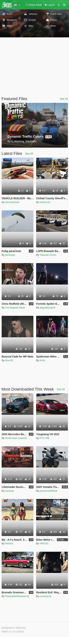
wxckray (9, 490)
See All (64, 98)
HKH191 (44, 543)
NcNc (43, 360)
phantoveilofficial (48, 490)
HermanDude (12, 202)
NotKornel (45, 202)
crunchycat (45, 596)
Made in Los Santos (12, 631)
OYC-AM (44, 438)
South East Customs (16, 438)
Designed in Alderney (13, 627)
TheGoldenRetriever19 (17, 596)
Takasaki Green (48, 254)
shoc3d (9, 360)
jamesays (10, 254)
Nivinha (9, 543)
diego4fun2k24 (47, 307)
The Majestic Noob (15, 307)
